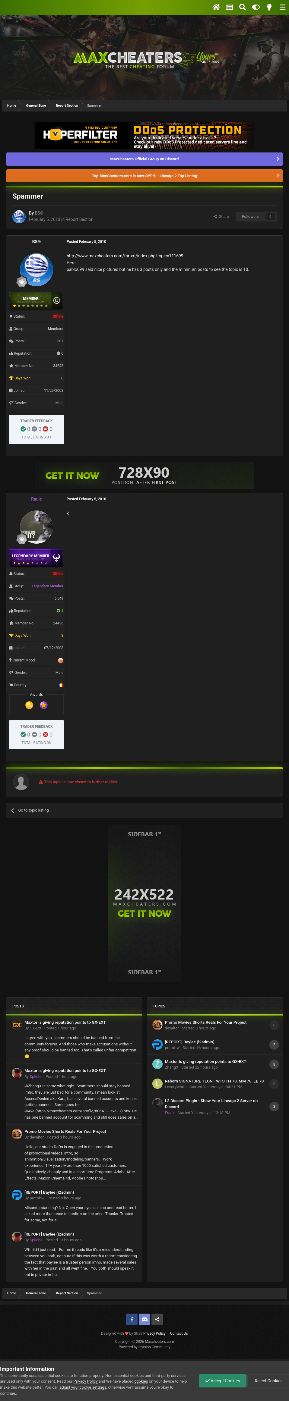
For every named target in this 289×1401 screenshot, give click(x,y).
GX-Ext (35, 1028)
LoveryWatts (176, 1087)
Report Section (80, 219)
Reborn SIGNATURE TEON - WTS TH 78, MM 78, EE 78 (214, 1081)
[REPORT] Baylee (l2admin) (49, 1192)
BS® (39, 213)
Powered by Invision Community (144, 1347)
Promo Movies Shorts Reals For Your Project (65, 1131)
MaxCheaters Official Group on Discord (144, 159)
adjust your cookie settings (82, 1387)
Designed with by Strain (122, 1333)
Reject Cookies (268, 1380)
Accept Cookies (222, 1380)
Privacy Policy (154, 1333)
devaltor (37, 1137)
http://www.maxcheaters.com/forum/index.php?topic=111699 (125, 255)
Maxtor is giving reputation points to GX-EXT (65, 1022)
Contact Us (179, 1333)
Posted (60, 1028)
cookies (141, 1381)
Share (221, 216)
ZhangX (172, 1067)
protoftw (37, 1198)
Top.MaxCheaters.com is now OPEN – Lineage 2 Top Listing (144, 176)
